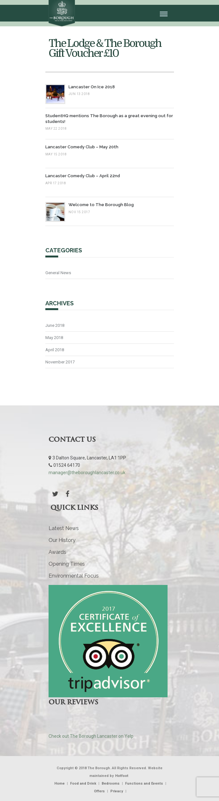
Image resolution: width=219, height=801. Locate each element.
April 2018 (54, 349)
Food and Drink (83, 783)
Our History (62, 540)
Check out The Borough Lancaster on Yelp (91, 736)
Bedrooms (111, 783)
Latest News (64, 528)
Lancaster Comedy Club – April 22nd (82, 175)
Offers (99, 791)
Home (59, 783)
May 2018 (54, 337)
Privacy (116, 791)
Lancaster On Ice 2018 (91, 86)
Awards (57, 552)
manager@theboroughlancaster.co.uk (87, 472)
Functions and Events (144, 783)
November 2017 (60, 362)
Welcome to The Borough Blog (101, 204)
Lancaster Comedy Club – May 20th (81, 146)
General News (58, 272)
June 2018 (54, 325)
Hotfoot (121, 776)
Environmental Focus (74, 576)
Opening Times (67, 564)
